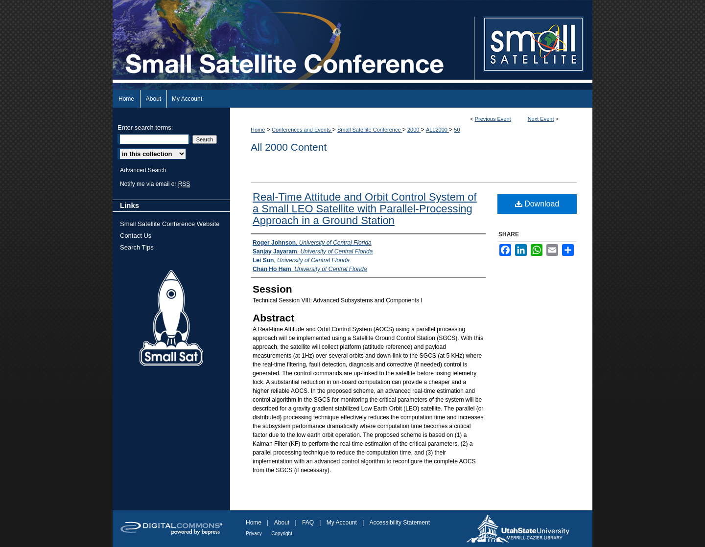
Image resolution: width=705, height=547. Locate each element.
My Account (342, 522)
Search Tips (137, 247)
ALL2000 (437, 130)
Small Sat (171, 318)
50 (457, 130)
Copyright (281, 533)
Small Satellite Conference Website (170, 224)
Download (537, 204)
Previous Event (493, 119)
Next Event (541, 119)
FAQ (308, 522)
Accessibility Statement (400, 522)
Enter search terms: (145, 127)
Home (258, 130)
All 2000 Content (289, 147)
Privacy (254, 533)
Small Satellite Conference (369, 130)
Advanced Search (143, 170)
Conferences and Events (302, 130)
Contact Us (135, 235)
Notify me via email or (155, 184)
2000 (414, 130)
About (281, 522)
